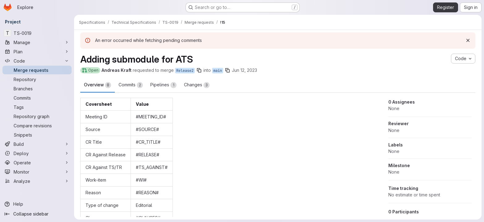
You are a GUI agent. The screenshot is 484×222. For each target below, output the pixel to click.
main (217, 70)
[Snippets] (37, 134)
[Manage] (37, 42)
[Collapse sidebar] (37, 214)
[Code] (37, 60)
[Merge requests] (37, 70)
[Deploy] (37, 153)
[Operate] (37, 162)
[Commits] (37, 97)
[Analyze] (37, 181)
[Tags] (37, 107)
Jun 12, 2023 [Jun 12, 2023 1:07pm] (244, 70)
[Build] (37, 144)
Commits (131, 85)
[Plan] (37, 51)
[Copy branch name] (199, 70)
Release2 (185, 70)
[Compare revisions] (37, 125)
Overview (97, 85)
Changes (197, 85)
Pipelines (163, 85)
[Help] (37, 204)
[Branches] (37, 88)
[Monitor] (37, 171)
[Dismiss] (468, 40)
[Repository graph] (37, 116)
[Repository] (37, 79)
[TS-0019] (37, 33)
